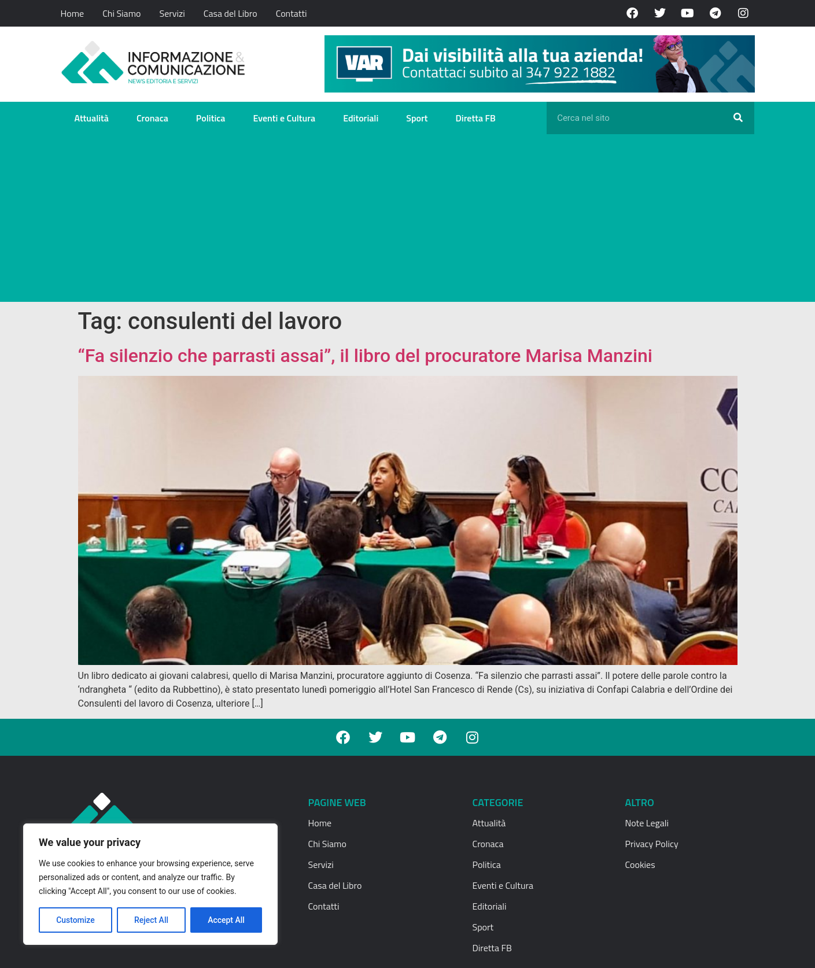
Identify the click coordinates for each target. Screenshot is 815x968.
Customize (75, 920)
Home (72, 13)
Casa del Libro (230, 13)
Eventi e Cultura (284, 118)
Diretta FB (476, 118)
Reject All (151, 920)
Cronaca (152, 118)
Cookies (640, 864)
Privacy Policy (651, 844)
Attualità (92, 118)
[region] (150, 884)
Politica (211, 118)
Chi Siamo (121, 13)
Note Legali (647, 823)
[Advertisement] (408, 221)
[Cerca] (738, 118)
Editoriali (360, 118)
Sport (416, 118)
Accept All (226, 920)
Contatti (291, 13)
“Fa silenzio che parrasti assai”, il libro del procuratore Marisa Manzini (365, 356)
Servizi (172, 13)
